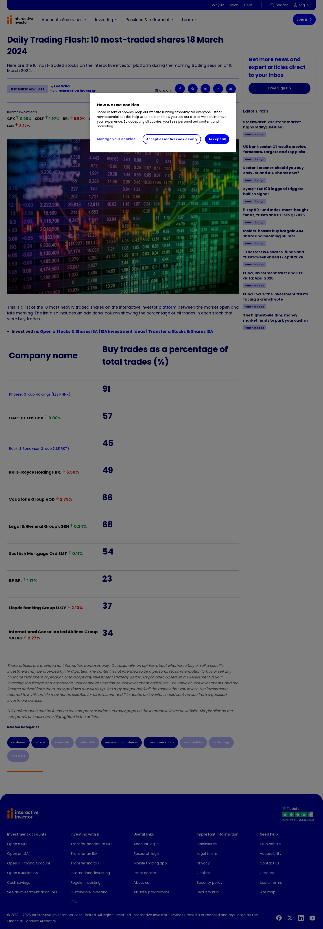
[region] (163, 123)
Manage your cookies (116, 139)
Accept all (217, 139)
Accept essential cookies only (171, 139)
